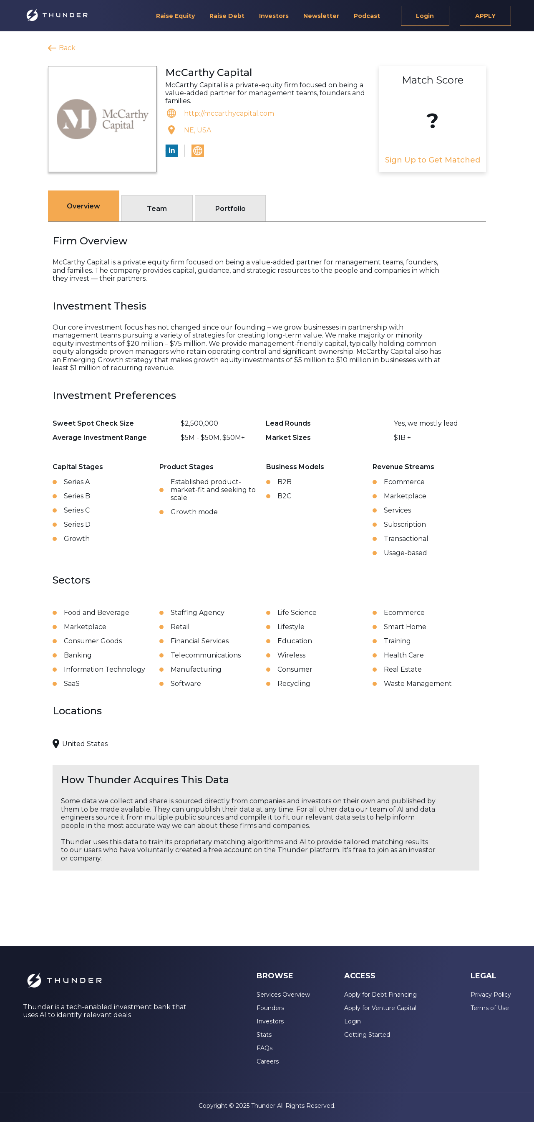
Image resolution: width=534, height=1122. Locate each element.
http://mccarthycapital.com (229, 113)
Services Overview (283, 994)
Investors (274, 16)
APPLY (485, 16)
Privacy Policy (491, 994)
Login (425, 16)
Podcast (367, 16)
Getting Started (367, 1034)
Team (157, 209)
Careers (268, 1061)
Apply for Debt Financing (380, 994)
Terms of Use (490, 1008)
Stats (264, 1034)
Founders (270, 1008)
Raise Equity (175, 16)
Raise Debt (226, 16)
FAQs (264, 1048)
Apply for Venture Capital (380, 1008)
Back (67, 48)
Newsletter (321, 16)
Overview (83, 206)
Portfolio (230, 209)
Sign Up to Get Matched (432, 160)
